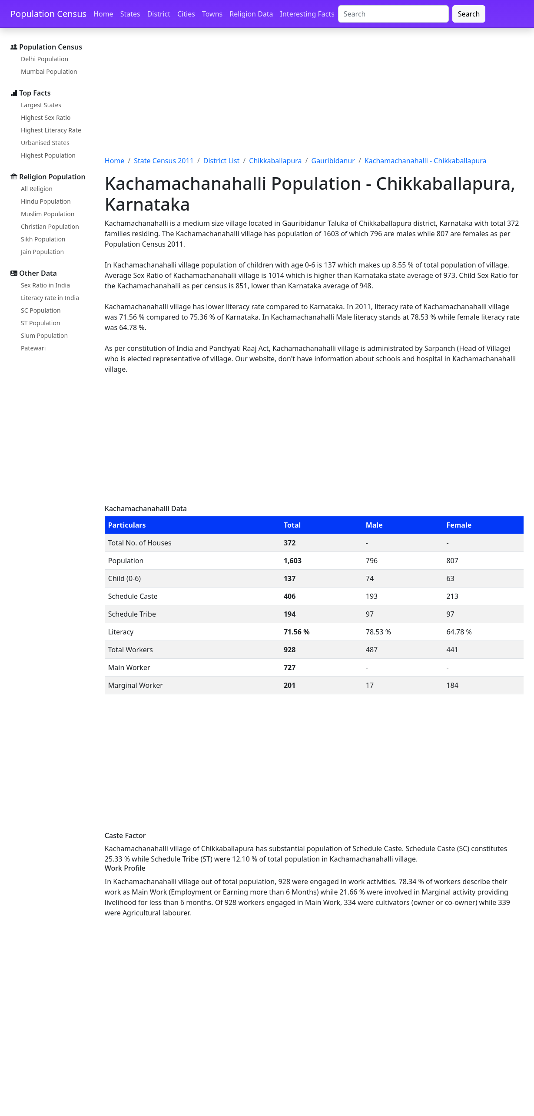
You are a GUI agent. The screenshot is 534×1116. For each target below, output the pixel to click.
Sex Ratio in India (45, 285)
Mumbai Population (49, 71)
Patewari (33, 348)
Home (103, 14)
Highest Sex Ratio (46, 117)
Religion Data (251, 14)
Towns (212, 14)
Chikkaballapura (275, 160)
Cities (186, 14)
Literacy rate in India (50, 298)
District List (221, 160)
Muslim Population (47, 214)
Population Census (48, 14)
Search (469, 14)
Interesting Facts (307, 14)
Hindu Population (46, 201)
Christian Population (50, 226)
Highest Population (48, 155)
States (130, 14)
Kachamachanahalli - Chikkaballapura (426, 160)
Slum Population (44, 335)
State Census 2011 (164, 160)
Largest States (41, 105)
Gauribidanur (333, 160)
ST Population (40, 323)
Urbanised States (45, 143)
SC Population (41, 310)
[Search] (393, 14)
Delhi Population (44, 59)
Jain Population (42, 252)
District (158, 14)
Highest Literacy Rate (51, 130)
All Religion (37, 189)
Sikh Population (43, 239)
